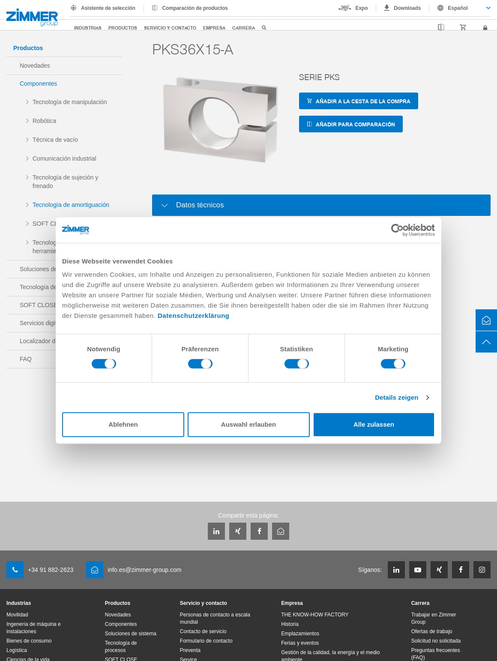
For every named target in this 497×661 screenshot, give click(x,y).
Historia (290, 624)
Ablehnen (123, 424)
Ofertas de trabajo (431, 631)
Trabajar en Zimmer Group (433, 618)
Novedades (35, 65)
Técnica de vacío (55, 139)
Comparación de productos (195, 8)
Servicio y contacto (170, 27)
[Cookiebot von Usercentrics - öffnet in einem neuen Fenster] (397, 230)
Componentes (38, 83)
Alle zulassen (373, 424)
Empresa (214, 27)
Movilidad (17, 615)
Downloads (407, 8)
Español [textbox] (458, 8)
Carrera (243, 27)
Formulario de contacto (206, 641)
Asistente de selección (108, 8)
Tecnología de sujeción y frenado (65, 181)
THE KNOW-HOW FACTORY (314, 615)
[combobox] (460, 8)
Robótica (44, 120)
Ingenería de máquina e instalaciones (33, 627)
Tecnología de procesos (121, 646)
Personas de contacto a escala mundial (215, 618)
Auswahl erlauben (248, 424)
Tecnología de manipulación (70, 102)
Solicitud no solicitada (436, 641)
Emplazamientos (300, 634)
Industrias (88, 27)
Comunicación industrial (64, 158)
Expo (362, 8)
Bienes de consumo (28, 641)
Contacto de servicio (203, 631)
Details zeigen (396, 397)
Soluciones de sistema (130, 634)
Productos (122, 27)
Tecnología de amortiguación (71, 204)
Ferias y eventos (300, 643)
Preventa (190, 650)
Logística (16, 650)
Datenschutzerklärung (194, 315)
